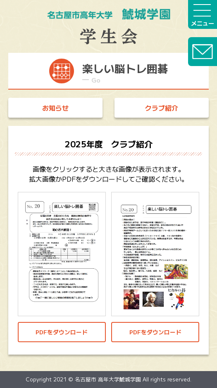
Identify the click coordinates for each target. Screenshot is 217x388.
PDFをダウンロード (62, 332)
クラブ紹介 (161, 108)
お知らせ (55, 108)
